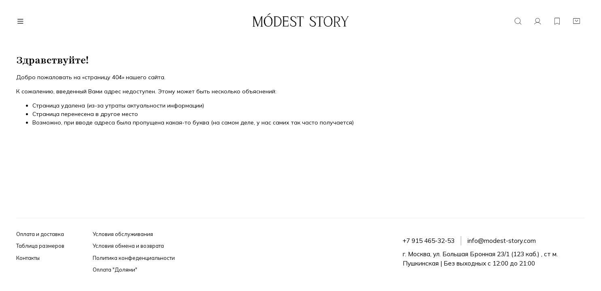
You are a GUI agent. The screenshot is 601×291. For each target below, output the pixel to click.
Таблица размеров (40, 245)
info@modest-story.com (501, 241)
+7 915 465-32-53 (428, 241)
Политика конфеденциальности (134, 258)
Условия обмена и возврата (128, 245)
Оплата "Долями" (115, 269)
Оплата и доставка (40, 234)
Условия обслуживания (123, 234)
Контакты (28, 258)
